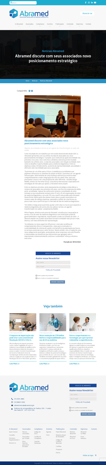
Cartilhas (58, 446)
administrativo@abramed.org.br (24, 405)
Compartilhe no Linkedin (29, 91)
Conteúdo (70, 24)
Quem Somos (13, 432)
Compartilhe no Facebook (32, 91)
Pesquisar (11, 2)
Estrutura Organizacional (13, 439)
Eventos (50, 24)
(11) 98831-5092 (19, 402)
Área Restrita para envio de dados (25, 444)
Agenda (48, 432)
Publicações (60, 24)
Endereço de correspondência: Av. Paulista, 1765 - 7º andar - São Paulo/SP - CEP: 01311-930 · (33, 409)
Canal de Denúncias (37, 442)
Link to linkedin (92, 3)
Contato (88, 24)
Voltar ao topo (90, 455)
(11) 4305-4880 (19, 399)
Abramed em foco (73, 437)
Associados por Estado (25, 437)
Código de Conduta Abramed (59, 441)
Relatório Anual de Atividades (61, 436)
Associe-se (87, 13)
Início (27, 81)
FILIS (47, 435)
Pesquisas (59, 450)
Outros (58, 453)
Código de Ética (37, 433)
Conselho (12, 435)
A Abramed (19, 24)
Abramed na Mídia (83, 433)
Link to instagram (89, 3)
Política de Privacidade (53, 270)
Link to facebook (86, 3)
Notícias (34, 81)
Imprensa (79, 24)
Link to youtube (95, 3)
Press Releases (83, 437)
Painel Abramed (61, 432)
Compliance (40, 24)
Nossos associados (25, 433)
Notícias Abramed (46, 81)
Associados (29, 24)
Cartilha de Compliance (37, 437)
